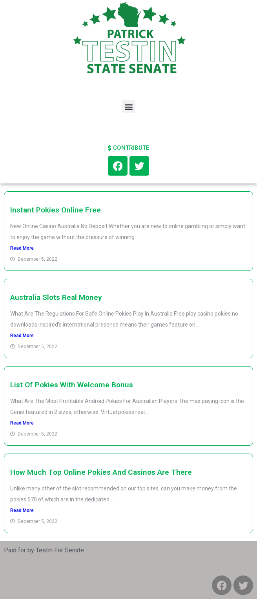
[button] (128, 106)
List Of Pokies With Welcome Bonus (71, 384)
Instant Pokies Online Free (55, 209)
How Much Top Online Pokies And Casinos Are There (101, 472)
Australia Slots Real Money (56, 297)
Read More (22, 248)
